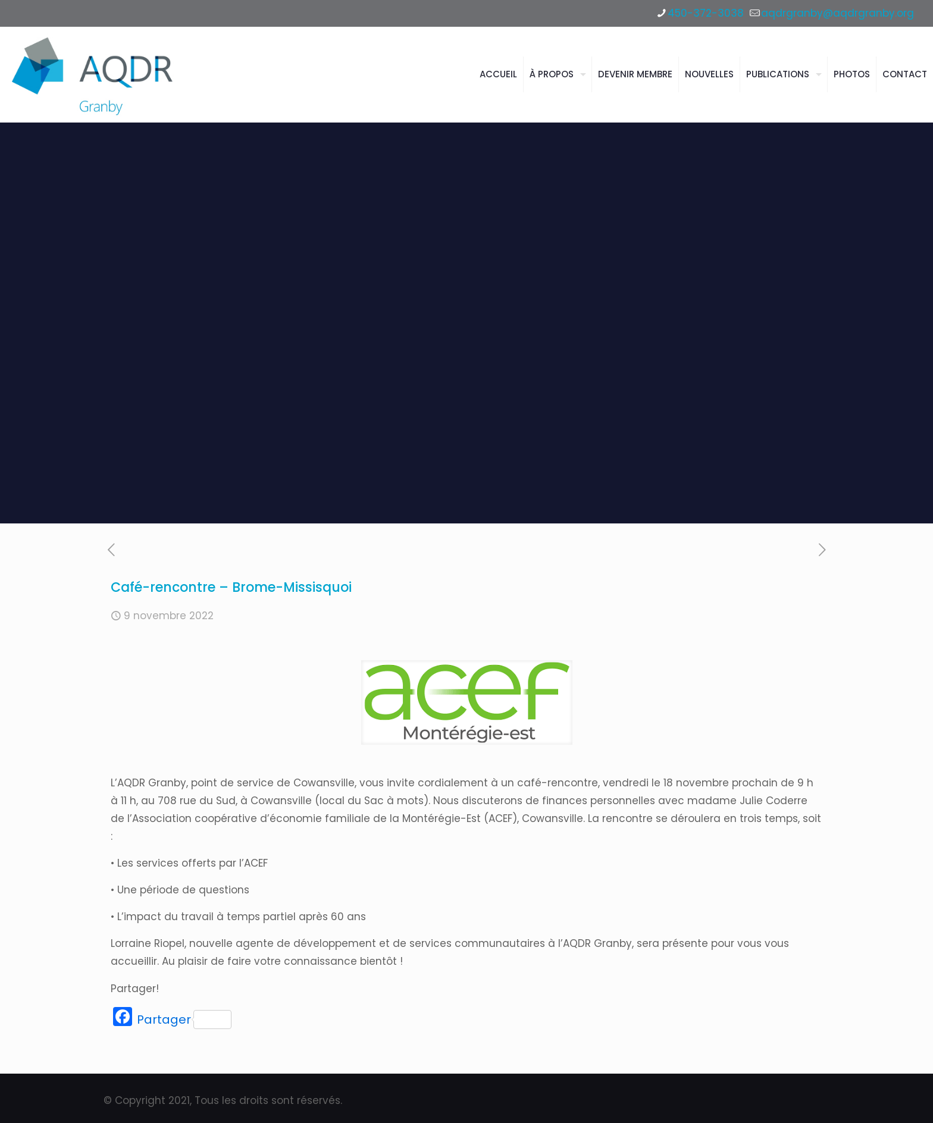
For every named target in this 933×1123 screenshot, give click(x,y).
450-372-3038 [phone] (706, 13)
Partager (184, 1019)
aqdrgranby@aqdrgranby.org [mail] (837, 13)
